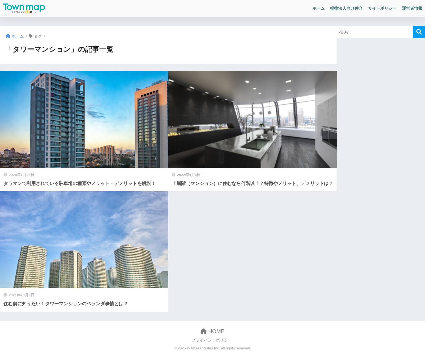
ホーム (319, 8)
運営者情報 (412, 8)
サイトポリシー (382, 8)
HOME (213, 331)
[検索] (419, 32)
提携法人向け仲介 (346, 8)
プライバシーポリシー (211, 340)
